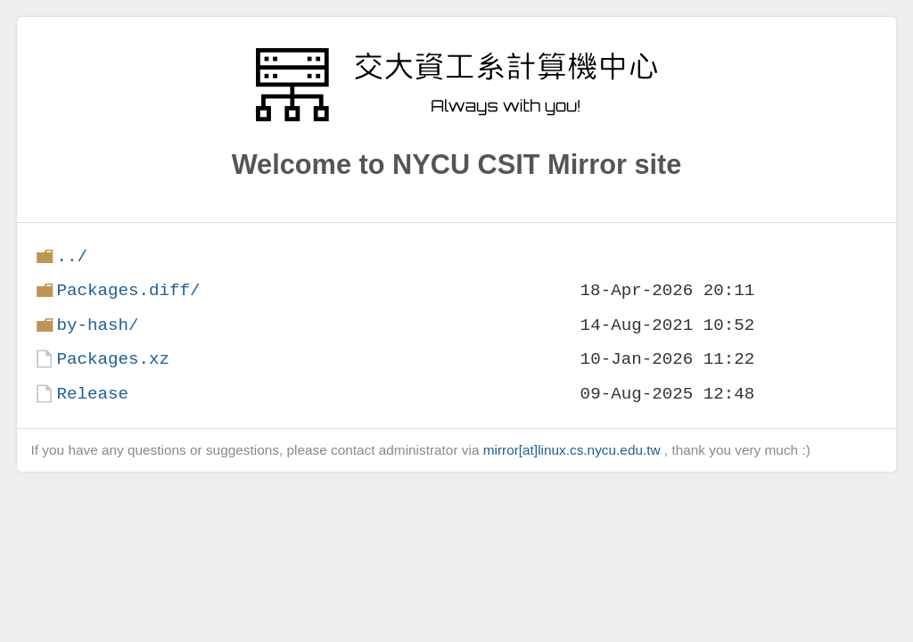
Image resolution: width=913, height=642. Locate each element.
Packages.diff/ (128, 290)
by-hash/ (97, 325)
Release (92, 394)
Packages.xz (112, 359)
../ (71, 256)
